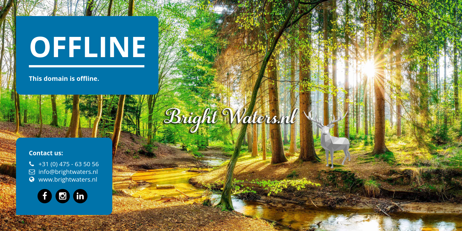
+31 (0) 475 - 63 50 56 (68, 164)
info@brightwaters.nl (68, 171)
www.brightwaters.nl (67, 179)
